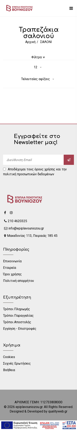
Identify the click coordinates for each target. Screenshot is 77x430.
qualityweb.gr (57, 411)
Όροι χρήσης (12, 274)
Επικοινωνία (12, 261)
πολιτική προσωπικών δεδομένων (28, 174)
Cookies (9, 357)
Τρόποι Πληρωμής (16, 309)
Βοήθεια (9, 370)
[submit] (69, 160)
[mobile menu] (71, 8)
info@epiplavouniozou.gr (24, 228)
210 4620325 (15, 221)
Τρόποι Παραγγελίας (18, 316)
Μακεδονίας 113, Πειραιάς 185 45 (30, 236)
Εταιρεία (9, 268)
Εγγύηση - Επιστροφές (19, 329)
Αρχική (30, 42)
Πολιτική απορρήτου (18, 281)
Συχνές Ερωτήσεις (17, 363)
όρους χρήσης (44, 169)
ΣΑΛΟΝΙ (46, 42)
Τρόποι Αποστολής (17, 322)
